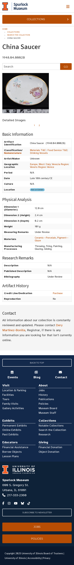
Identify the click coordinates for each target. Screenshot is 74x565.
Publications (46, 399)
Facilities (8, 395)
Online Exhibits (11, 430)
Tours (5, 399)
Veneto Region (38, 167)
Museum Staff (47, 412)
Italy (48, 164)
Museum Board (48, 408)
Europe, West (37, 164)
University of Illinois (15, 558)
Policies (43, 403)
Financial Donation (50, 447)
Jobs (42, 390)
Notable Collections (51, 425)
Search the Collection (18, 35)
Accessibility (34, 558)
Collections (48, 19)
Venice (50, 167)
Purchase (58, 293)
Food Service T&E (57, 150)
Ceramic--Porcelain (45, 237)
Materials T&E (38, 150)
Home (5, 29)
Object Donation (49, 451)
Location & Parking (14, 390)
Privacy (46, 558)
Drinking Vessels (39, 153)
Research (44, 434)
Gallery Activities (13, 408)
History (43, 395)
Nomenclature (13, 153)
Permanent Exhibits (14, 425)
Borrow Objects (12, 451)
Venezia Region (60, 164)
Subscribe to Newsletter (37, 512)
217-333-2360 (17, 495)
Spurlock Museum (15, 480)
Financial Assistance (15, 447)
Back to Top (37, 362)
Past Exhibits (10, 434)
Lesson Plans (10, 456)
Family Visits (10, 403)
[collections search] (31, 66)
